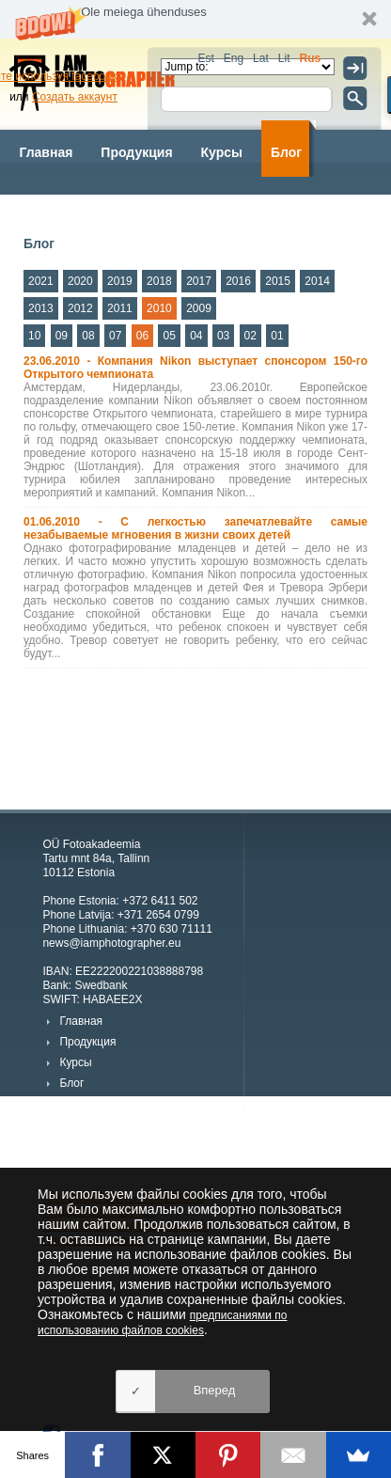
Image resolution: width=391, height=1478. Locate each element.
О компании (252, 208)
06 (142, 335)
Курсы (221, 152)
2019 (120, 281)
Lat (261, 58)
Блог (286, 152)
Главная (45, 152)
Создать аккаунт (74, 96)
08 (88, 335)
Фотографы (57, 208)
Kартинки (155, 208)
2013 (41, 308)
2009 (198, 308)
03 (223, 335)
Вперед (215, 1390)
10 (34, 335)
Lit (284, 58)
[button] (195, 19)
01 (277, 335)
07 (115, 335)
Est (205, 58)
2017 (198, 281)
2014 (317, 281)
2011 (120, 308)
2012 (80, 308)
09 (61, 335)
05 (169, 335)
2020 (80, 281)
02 (250, 335)
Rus (310, 58)
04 (196, 335)
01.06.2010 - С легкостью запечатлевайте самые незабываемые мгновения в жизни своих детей (195, 528)
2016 (238, 281)
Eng (233, 58)
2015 (277, 281)
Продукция (136, 152)
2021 (41, 281)
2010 (159, 308)
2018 (159, 281)
